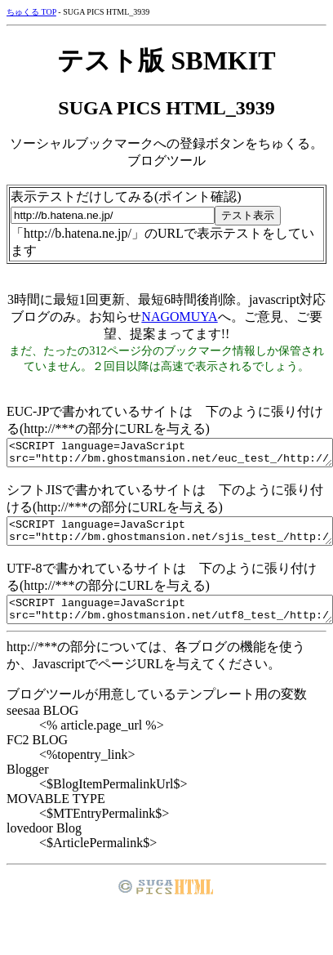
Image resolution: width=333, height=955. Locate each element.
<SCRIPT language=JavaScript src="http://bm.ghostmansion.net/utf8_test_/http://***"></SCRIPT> (170, 622)
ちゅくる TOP (31, 11)
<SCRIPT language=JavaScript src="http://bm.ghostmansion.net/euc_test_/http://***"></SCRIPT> (170, 455)
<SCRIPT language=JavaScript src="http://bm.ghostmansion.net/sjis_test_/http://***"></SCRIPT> (170, 538)
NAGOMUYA (179, 317)
